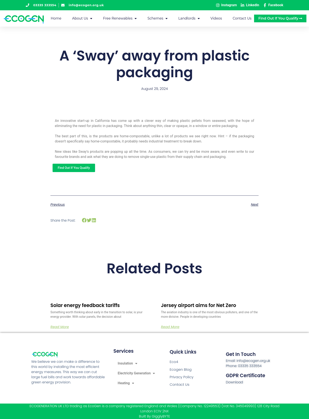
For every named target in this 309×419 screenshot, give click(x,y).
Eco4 (174, 362)
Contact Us (242, 18)
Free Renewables (120, 18)
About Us (82, 18)
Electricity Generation (136, 373)
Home (56, 18)
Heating (126, 383)
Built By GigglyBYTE (154, 416)
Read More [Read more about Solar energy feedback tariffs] (59, 327)
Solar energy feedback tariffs (85, 305)
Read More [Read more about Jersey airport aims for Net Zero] (170, 327)
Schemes (157, 18)
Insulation (127, 363)
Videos (216, 18)
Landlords (189, 18)
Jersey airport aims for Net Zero (198, 305)
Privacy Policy (181, 376)
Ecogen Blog (180, 369)
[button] (84, 220)
